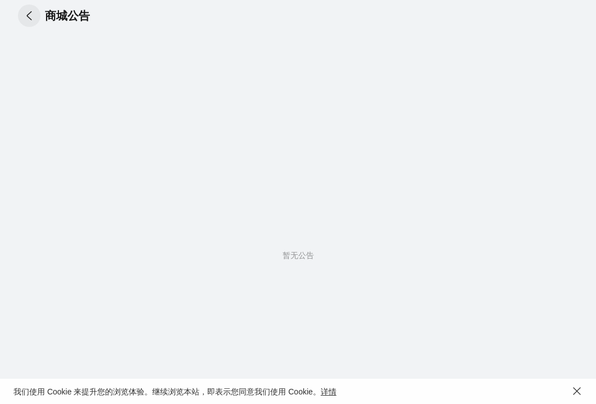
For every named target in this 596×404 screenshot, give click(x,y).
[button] (29, 15)
